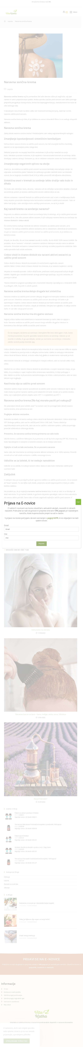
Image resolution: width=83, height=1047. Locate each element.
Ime (5, 534)
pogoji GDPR (52, 518)
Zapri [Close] (78, 502)
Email (6, 525)
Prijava (41, 544)
